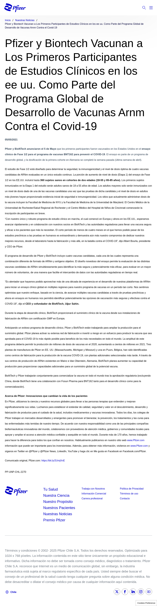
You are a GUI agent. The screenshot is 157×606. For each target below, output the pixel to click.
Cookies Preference (146, 603)
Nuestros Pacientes (59, 508)
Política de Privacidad (132, 488)
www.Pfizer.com (135, 440)
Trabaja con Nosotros (93, 488)
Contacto (125, 498)
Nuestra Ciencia (56, 495)
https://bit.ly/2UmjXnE (53, 460)
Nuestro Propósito (58, 501)
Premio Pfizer (54, 520)
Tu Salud (50, 489)
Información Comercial (94, 493)
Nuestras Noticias (57, 514)
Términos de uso (129, 493)
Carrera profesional (92, 498)
